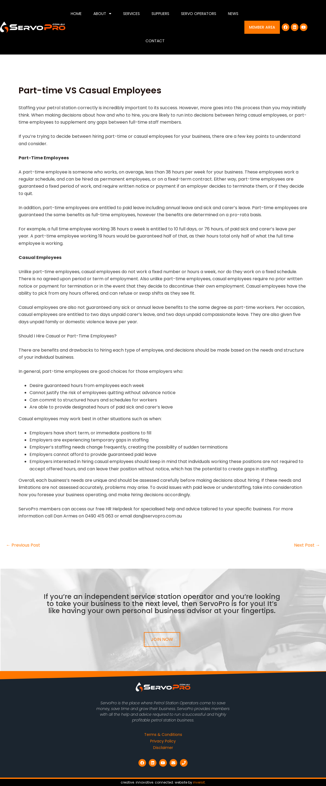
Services (131, 13)
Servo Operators (198, 13)
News (233, 13)
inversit (199, 782)
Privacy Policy (163, 741)
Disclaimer (163, 747)
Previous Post (23, 545)
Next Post (307, 545)
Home (76, 13)
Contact (155, 41)
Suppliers (160, 13)
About (102, 13)
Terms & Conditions (163, 734)
